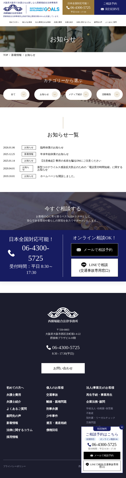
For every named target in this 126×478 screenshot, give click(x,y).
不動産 (89, 413)
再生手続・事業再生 (99, 394)
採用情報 (12, 437)
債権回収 (52, 430)
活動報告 (106, 94)
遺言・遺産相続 (56, 423)
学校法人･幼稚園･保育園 (99, 408)
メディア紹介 (75, 94)
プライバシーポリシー (14, 466)
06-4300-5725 (104, 444)
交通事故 (52, 394)
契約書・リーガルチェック (100, 418)
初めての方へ (14, 22)
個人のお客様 (27, 22)
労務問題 (91, 422)
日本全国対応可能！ (78, 7)
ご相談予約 (110, 6)
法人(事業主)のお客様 (43, 22)
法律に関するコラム (83, 22)
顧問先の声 (98, 22)
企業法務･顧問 (95, 401)
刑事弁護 (52, 408)
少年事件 (52, 415)
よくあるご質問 (111, 22)
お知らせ (44, 94)
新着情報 (12, 423)
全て (13, 94)
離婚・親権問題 (56, 401)
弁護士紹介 (69, 22)
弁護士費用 (58, 22)
